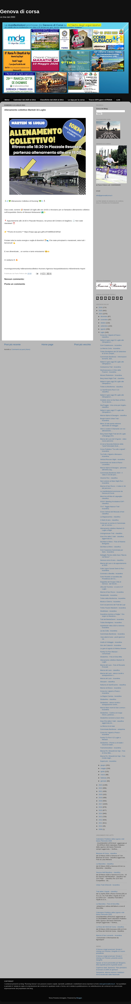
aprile (103, 771)
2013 (101, 816)
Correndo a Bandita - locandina (111, 573)
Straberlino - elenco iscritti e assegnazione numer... (110, 703)
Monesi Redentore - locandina (111, 375)
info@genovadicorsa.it (104, 195)
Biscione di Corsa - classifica (106, 853)
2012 (101, 820)
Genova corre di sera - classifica (111, 560)
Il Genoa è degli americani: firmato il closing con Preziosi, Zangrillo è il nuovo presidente (110, 951)
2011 (101, 823)
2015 (101, 810)
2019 (101, 797)
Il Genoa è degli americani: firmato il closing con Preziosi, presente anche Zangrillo (109, 958)
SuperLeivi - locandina (108, 761)
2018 (101, 801)
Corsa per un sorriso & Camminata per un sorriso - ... (112, 524)
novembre (104, 319)
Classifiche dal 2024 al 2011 (52, 100)
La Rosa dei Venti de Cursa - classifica (110, 927)
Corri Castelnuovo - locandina (111, 345)
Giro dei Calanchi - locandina (110, 645)
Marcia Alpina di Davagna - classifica (113, 415)
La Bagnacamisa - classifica (110, 517)
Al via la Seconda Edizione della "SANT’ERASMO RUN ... (111, 445)
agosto (103, 329)
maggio (103, 768)
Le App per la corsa (76, 100)
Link (118, 100)
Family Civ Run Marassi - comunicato (109, 653)
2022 (101, 788)
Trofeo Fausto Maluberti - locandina (113, 608)
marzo (103, 775)
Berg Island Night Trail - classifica (112, 378)
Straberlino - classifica (108, 699)
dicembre (104, 316)
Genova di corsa (19, 11)
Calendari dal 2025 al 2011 (25, 100)
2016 (101, 807)
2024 (101, 314)
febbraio (104, 778)
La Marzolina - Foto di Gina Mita (107, 904)
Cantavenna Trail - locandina (110, 367)
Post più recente (12, 344)
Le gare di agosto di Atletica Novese (113, 648)
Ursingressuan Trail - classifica (111, 533)
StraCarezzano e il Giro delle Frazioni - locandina (110, 371)
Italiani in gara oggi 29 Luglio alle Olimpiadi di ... (112, 382)
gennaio (104, 781)
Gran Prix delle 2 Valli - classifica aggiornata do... (112, 537)
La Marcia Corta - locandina (110, 348)
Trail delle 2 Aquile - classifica (106, 891)
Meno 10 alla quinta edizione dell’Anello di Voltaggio (110, 424)
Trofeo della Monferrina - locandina (112, 598)
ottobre (103, 323)
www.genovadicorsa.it (107, 984)
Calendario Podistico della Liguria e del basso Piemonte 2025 (110, 913)
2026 (101, 307)
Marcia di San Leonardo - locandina (109, 935)
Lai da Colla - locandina (108, 631)
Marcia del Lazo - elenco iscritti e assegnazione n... (112, 674)
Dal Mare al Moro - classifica (110, 547)
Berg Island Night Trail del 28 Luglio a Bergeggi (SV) (113, 435)
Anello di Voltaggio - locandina (111, 642)
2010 (101, 826)
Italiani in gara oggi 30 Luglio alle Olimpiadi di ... (112, 363)
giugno (103, 765)
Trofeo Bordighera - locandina (111, 622)
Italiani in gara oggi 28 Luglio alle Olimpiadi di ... (112, 396)
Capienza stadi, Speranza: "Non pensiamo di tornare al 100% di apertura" (111, 968)
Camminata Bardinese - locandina (112, 634)
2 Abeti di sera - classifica (109, 520)
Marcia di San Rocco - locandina (112, 592)
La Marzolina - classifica (104, 864)
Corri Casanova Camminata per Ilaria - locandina (111, 551)
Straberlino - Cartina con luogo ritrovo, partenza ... (111, 714)
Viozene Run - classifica (109, 478)
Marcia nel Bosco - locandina (110, 688)
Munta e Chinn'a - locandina (110, 601)
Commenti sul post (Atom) (20, 349)
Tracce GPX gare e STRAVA (100, 100)
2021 (101, 791)
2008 (101, 829)
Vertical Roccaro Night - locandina (112, 459)
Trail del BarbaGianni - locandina (112, 619)
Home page (47, 344)
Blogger (79, 998)
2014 (101, 813)
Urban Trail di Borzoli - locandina (108, 885)
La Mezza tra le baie (107, 726)
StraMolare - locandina (108, 611)
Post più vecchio (82, 344)
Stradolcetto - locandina (108, 595)
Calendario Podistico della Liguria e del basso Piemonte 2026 (110, 840)
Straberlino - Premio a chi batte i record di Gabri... (111, 744)
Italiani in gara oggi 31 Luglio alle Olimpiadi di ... (112, 341)
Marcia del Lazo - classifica (110, 670)
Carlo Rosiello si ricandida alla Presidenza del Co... (111, 578)
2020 (101, 794)
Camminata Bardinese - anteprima (112, 729)
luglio (103, 332)
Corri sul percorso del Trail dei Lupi (112, 605)
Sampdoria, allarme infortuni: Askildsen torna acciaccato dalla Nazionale (110, 973)
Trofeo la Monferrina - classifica (111, 387)
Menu (7, 100)
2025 (101, 310)
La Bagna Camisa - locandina (111, 696)
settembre (104, 326)
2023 (101, 785)
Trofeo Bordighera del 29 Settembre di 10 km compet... (113, 352)
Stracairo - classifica (107, 682)
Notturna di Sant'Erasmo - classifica (113, 685)
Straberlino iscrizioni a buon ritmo (112, 718)
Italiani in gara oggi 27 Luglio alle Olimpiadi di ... (112, 411)
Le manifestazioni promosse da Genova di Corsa (111, 492)
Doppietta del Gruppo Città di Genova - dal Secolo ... (110, 583)
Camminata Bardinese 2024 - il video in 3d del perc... (111, 474)
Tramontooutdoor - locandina (110, 748)
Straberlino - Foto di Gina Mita (111, 657)
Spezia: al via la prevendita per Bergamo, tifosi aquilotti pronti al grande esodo (111, 964)
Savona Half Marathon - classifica (108, 872)
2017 (101, 804)
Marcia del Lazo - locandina (110, 678)
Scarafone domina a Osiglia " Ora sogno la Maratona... (112, 615)
